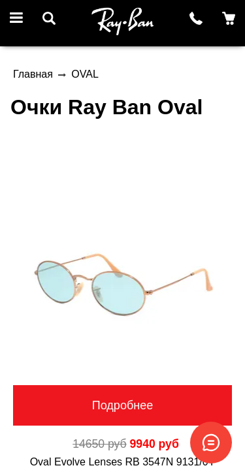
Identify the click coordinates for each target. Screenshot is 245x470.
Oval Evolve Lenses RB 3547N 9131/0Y (123, 461)
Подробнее (122, 405)
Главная (33, 74)
